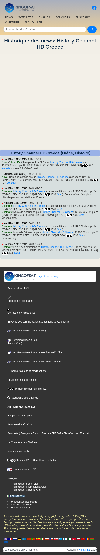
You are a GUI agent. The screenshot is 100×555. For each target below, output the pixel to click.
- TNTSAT (55, 433)
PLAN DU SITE (33, 22)
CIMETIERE (12, 22)
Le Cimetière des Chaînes (22, 442)
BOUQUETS (63, 17)
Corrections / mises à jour (21, 311)
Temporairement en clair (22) (27, 388)
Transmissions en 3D (21, 469)
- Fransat (83, 433)
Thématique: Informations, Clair (28, 486)
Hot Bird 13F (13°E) (15, 159)
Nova (5, 162)
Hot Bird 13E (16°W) (15, 188)
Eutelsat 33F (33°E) (14, 174)
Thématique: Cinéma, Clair (26, 489)
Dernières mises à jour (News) (26, 330)
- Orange (72, 433)
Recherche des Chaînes (22, 397)
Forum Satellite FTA (22, 507)
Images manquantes (19, 451)
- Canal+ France (39, 433)
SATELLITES (25, 17)
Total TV (15, 162)
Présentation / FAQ (18, 288)
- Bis (64, 433)
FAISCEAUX (82, 17)
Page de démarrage (31, 276)
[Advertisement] (50, 100)
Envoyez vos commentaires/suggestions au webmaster (38, 321)
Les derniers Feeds (22, 504)
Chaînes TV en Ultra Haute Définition (32, 460)
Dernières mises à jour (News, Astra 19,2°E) (34, 361)
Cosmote (7, 191)
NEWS (9, 17)
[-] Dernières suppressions (22, 379)
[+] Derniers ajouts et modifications (26, 371)
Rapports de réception (19, 415)
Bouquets (12, 433)
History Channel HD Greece (66, 162)
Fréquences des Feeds (24, 501)
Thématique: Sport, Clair (25, 483)
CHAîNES (44, 17)
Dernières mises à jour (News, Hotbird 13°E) (34, 352)
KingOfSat (84, 549)
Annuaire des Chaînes (20, 424)
